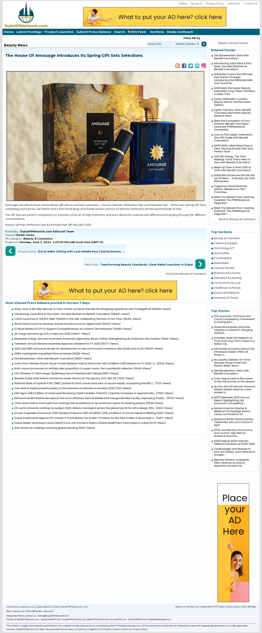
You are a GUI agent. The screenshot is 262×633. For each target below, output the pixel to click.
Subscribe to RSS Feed (212, 606)
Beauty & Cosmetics (38, 238)
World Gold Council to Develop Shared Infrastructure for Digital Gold (57, 324)
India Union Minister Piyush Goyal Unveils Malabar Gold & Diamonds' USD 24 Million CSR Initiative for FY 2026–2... (85, 363)
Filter (187, 38)
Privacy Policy (215, 3)
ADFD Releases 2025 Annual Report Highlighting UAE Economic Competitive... (232, 400)
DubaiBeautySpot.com (159, 619)
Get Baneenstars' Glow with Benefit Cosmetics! (44, 358)
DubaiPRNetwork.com (74, 619)
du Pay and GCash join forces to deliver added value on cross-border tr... (234, 389)
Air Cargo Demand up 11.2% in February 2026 (42, 334)
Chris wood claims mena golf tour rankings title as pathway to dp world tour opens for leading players (79, 403)
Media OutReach (180, 32)
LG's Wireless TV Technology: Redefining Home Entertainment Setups (58, 373)
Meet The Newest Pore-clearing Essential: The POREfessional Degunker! (234, 200)
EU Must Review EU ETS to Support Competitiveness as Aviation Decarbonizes (63, 329)
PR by (195, 38)
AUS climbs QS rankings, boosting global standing (46, 428)
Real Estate (221, 262)
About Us (180, 606)
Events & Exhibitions (226, 292)
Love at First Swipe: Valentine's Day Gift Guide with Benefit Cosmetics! (233, 137)
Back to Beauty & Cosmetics (237, 219)
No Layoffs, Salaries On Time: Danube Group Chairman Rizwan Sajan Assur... (232, 363)
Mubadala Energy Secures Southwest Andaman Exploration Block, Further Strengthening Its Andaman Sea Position (87, 339)
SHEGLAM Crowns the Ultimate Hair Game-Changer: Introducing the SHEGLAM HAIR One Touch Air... (233, 78)
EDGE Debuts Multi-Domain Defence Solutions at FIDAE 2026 (234, 442)
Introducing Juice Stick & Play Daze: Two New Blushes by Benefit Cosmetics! (62, 314)
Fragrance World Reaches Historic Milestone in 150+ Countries (230, 189)
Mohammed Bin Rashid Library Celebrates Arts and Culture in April (233, 422)
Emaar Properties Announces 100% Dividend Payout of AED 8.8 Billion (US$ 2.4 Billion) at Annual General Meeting (85, 413)
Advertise (234, 3)
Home (183, 3)
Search (119, 32)
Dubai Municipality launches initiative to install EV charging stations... (233, 330)
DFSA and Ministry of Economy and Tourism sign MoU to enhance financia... (233, 433)
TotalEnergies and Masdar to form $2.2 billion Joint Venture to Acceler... (234, 452)
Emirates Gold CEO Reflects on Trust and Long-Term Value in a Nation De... (234, 341)
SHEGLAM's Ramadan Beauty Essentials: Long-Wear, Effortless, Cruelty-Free (234, 91)
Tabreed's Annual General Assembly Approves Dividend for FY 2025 (57, 344)
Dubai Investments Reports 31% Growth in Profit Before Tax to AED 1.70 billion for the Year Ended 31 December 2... (84, 418)
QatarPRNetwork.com (98, 619)
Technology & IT (224, 248)
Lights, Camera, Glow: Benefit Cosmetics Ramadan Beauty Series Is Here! (232, 113)
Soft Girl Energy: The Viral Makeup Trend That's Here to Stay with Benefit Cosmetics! (232, 159)
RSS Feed (138, 32)
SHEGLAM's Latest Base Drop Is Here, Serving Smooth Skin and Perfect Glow (233, 148)
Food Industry (223, 258)
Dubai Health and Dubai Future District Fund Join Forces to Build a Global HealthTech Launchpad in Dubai (81, 423)
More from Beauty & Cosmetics (186, 273)
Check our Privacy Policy (134, 629)
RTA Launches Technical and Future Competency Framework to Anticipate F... (234, 319)
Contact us (251, 3)
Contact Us (192, 606)
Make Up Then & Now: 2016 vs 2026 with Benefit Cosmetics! (232, 168)
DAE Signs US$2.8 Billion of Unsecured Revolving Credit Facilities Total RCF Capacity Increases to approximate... (84, 393)
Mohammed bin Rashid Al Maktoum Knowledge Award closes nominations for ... (232, 411)
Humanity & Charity (226, 297)
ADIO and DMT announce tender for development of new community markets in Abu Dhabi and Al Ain (79, 348)
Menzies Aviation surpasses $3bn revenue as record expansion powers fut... (231, 463)
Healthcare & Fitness (227, 287)
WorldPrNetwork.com (28, 619)
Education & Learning (227, 277)
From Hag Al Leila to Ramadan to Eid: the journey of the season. (234, 380)
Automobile (221, 253)
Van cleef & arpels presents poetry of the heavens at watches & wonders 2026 (64, 388)
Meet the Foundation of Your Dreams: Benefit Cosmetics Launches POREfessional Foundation (232, 125)
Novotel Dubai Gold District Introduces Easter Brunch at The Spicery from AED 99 (65, 378)
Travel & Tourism (224, 267)
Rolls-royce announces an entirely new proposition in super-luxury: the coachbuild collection (73, 368)
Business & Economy (227, 272)
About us (196, 3)
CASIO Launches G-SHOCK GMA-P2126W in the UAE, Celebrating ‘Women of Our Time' (68, 319)
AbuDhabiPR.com (137, 619)
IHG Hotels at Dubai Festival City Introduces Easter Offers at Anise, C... (234, 352)
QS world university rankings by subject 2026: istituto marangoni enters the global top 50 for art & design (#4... (84, 408)
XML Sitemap (249, 606)
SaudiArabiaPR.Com (51, 619)
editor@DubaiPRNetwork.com (53, 615)
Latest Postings (29, 32)
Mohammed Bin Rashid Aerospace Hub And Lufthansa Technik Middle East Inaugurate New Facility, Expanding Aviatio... (90, 398)
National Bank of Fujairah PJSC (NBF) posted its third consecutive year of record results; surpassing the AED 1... (84, 383)
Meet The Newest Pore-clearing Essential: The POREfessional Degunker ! (234, 211)
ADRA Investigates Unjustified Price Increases (43, 353)
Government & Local (227, 282)
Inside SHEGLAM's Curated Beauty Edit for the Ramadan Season (232, 102)
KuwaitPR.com (118, 619)
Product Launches (59, 32)
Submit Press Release (93, 32)
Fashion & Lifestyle (225, 243)
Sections (157, 32)
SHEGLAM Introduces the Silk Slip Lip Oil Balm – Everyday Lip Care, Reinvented (234, 178)
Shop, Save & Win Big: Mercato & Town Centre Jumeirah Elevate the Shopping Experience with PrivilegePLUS (82, 309)
